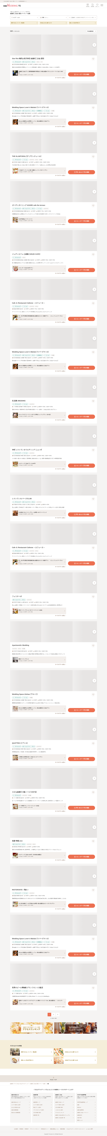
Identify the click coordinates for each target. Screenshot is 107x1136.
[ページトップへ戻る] (53, 1078)
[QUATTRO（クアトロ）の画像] (53, 729)
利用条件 (27, 1129)
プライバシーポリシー (35, 1129)
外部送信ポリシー (45, 1129)
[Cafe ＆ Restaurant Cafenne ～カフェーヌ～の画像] (53, 289)
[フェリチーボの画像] (53, 582)
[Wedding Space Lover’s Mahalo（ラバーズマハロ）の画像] (53, 93)
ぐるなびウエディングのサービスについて (75, 1129)
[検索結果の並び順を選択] (91, 31)
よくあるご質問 (89, 1129)
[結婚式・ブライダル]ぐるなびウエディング (19, 1083)
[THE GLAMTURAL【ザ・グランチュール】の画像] (53, 142)
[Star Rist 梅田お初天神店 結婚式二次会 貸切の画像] (53, 45)
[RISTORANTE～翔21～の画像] (53, 876)
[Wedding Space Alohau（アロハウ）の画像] (53, 680)
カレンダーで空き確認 (81, 74)
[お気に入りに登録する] (93, 59)
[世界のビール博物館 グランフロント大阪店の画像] (53, 973)
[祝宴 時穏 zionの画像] (53, 827)
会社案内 (16, 1129)
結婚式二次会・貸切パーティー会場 (37, 1083)
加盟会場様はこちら (54, 1129)
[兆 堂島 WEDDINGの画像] (53, 387)
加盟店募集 (62, 1129)
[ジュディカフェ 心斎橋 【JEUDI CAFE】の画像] (53, 240)
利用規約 (21, 1129)
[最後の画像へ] (94, 45)
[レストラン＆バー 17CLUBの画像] (53, 485)
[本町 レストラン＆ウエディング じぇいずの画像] (53, 436)
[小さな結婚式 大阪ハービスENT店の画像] (53, 778)
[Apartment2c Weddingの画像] (53, 631)
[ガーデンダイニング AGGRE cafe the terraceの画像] (53, 191)
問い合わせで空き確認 (81, 172)
